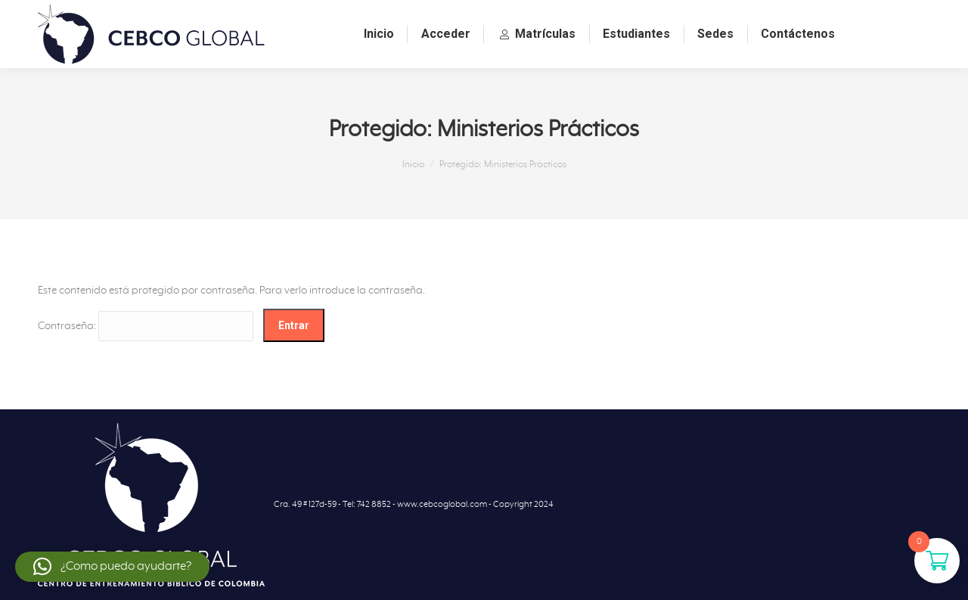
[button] (112, 567)
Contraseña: (145, 326)
